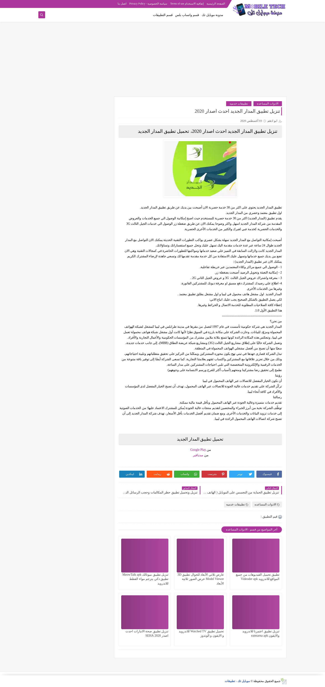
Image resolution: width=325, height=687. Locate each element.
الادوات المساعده (268, 103)
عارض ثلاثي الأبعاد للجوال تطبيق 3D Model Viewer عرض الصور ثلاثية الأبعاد (200, 579)
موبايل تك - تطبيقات (237, 681)
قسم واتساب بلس (187, 15)
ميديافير (198, 455)
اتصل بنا (122, 3)
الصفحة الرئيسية (216, 3)
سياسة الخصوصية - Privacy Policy (148, 3)
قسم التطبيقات (163, 15)
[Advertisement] (162, 61)
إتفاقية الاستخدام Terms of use (187, 3)
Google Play (198, 449)
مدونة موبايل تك (212, 15)
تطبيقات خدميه (239, 103)
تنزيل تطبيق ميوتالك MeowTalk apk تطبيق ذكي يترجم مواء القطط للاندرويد (145, 579)
